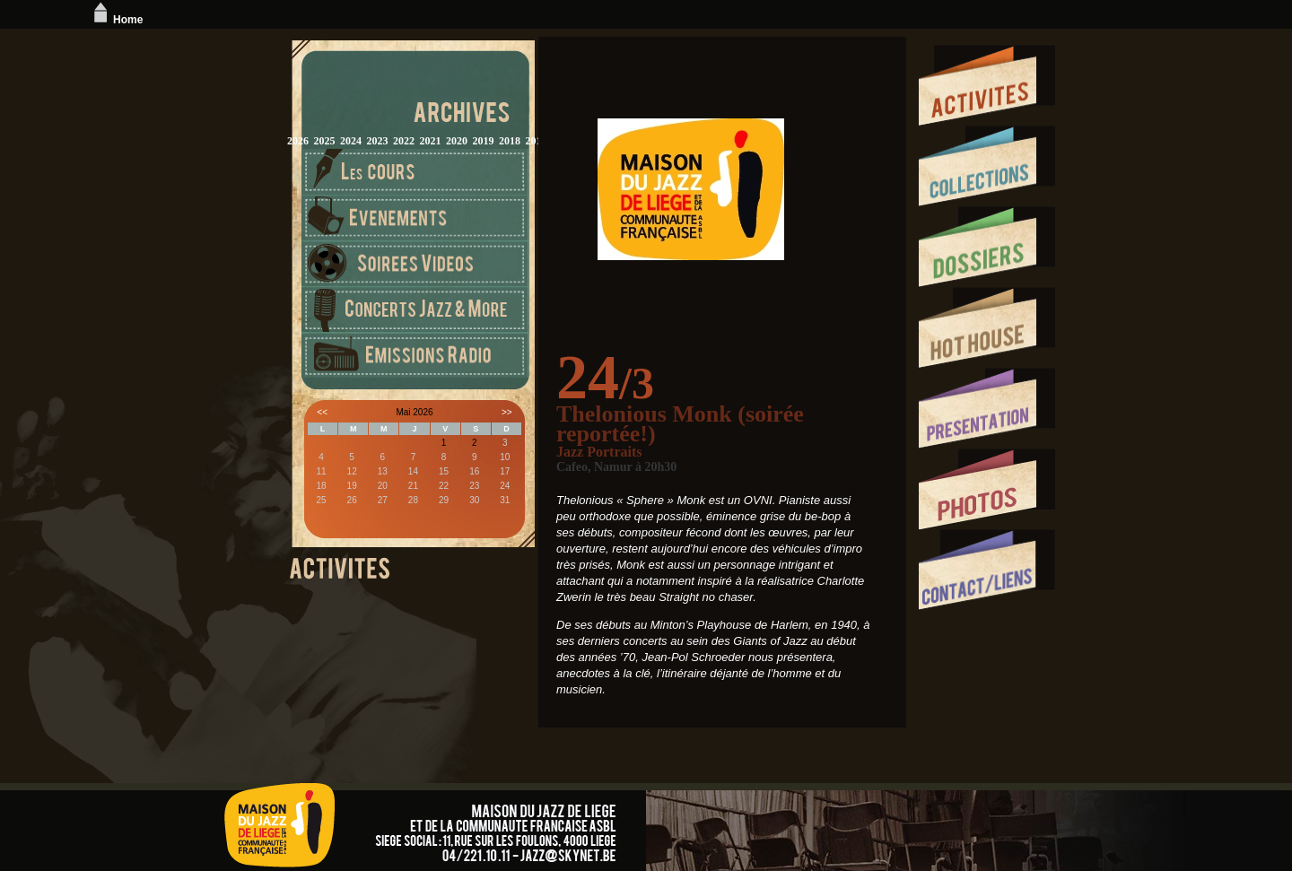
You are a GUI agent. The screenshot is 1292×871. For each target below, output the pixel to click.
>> (507, 412)
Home (116, 19)
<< (322, 412)
